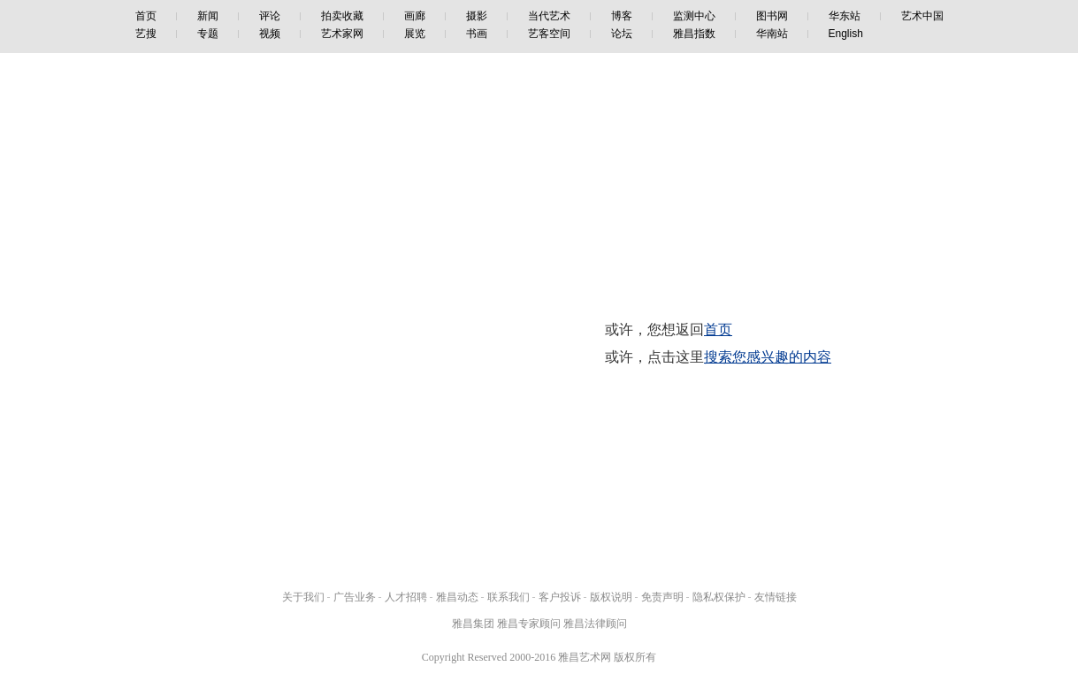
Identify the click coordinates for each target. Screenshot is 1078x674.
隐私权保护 (718, 597)
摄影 (476, 16)
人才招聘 (406, 597)
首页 (146, 16)
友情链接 (775, 597)
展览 (414, 33)
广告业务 (354, 597)
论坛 (621, 33)
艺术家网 (342, 33)
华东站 (844, 16)
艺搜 (146, 33)
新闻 (207, 16)
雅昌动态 (457, 597)
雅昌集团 (473, 623)
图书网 (772, 16)
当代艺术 (549, 16)
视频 (269, 33)
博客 (621, 16)
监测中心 (694, 16)
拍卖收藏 (342, 16)
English (846, 33)
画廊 (414, 16)
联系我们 (508, 597)
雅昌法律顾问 (595, 623)
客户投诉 (560, 597)
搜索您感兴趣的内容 (767, 356)
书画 (476, 33)
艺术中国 (922, 16)
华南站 (772, 33)
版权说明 (611, 597)
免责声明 (662, 597)
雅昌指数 (694, 33)
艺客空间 (549, 33)
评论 (269, 16)
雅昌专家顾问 (529, 623)
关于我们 (303, 597)
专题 (207, 33)
